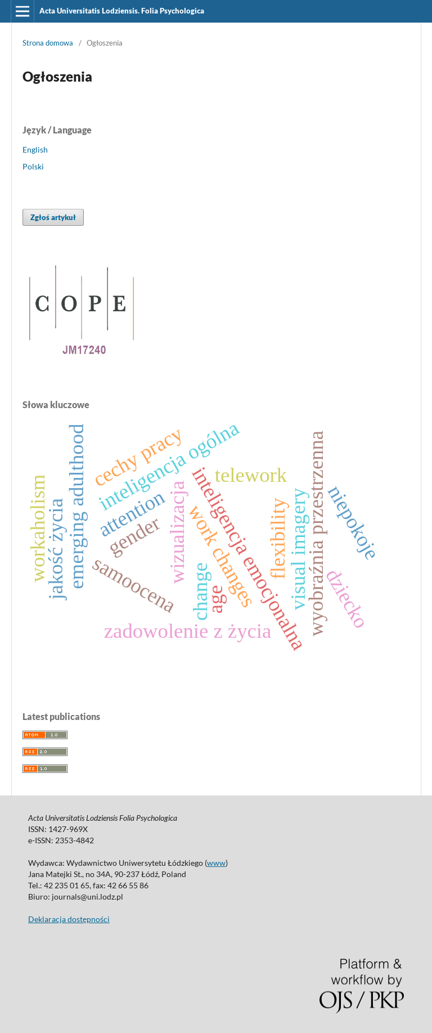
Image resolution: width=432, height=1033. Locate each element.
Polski (33, 166)
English (35, 149)
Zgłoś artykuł (53, 217)
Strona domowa (47, 42)
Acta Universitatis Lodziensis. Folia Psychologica (121, 10)
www (216, 862)
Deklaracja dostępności (69, 919)
